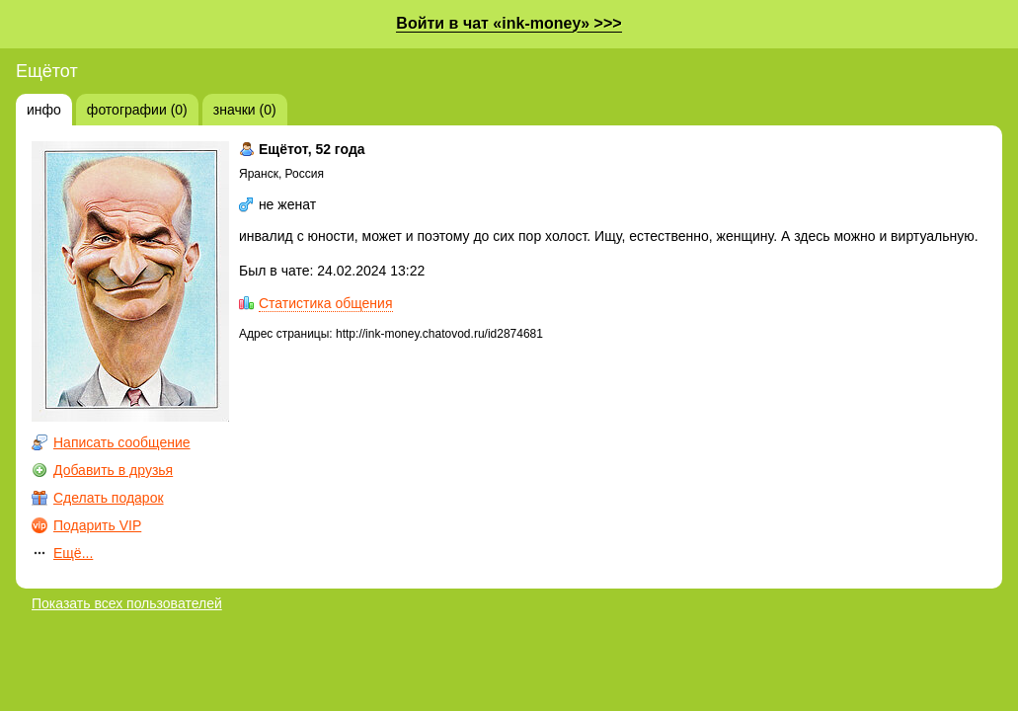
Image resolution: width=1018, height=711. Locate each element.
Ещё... (73, 553)
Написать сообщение (122, 442)
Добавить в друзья (113, 470)
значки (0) (244, 110)
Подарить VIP (97, 525)
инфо (44, 110)
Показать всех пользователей (127, 603)
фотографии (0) (137, 110)
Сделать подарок (108, 498)
